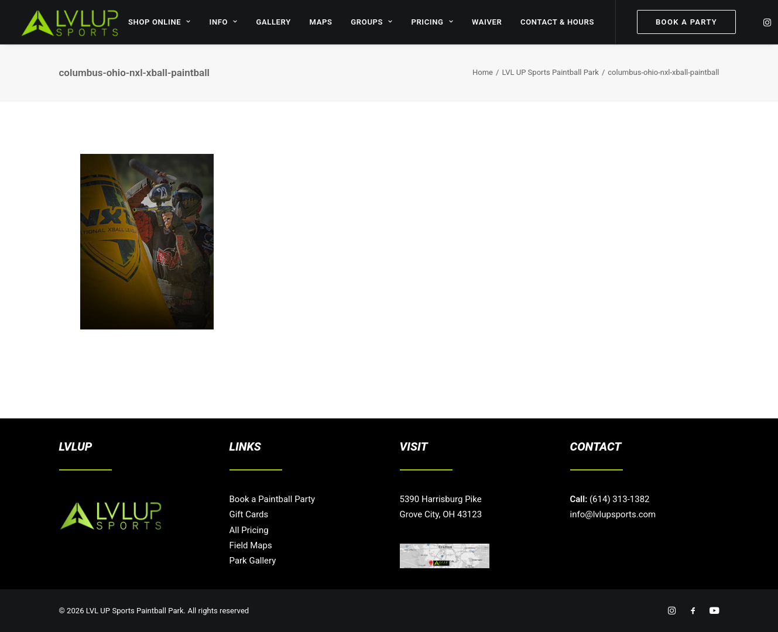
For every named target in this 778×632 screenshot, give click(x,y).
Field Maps (250, 545)
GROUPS (371, 22)
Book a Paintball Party (272, 499)
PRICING (432, 22)
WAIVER (487, 22)
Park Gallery (252, 560)
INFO (224, 22)
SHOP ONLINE (159, 22)
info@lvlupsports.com (613, 514)
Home (482, 72)
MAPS (321, 22)
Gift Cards (249, 514)
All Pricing (249, 530)
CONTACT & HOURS (557, 22)
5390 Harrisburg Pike (441, 499)
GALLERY (273, 22)
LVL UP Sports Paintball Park (550, 72)
